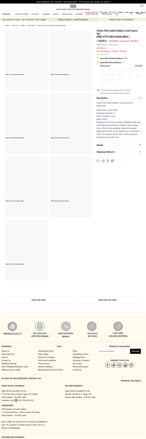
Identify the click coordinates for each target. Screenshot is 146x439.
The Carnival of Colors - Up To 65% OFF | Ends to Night (24, 20)
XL (131, 70)
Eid (116, 14)
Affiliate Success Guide (11, 370)
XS (103, 70)
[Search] (131, 14)
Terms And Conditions (47, 360)
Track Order (103, 12)
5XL (129, 75)
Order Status (43, 354)
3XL (111, 75)
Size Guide (138, 65)
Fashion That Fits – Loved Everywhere (73, 20)
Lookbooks (77, 370)
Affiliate (120, 12)
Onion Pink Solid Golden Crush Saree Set (51, 25)
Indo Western (107, 14)
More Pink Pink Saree (107, 300)
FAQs (75, 351)
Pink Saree (31, 25)
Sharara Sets (67, 14)
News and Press (8, 354)
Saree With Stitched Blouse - (112, 62)
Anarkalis (79, 14)
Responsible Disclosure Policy (50, 370)
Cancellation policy (80, 354)
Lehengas (46, 14)
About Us (5, 351)
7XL (103, 80)
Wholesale (112, 12)
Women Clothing (21, 14)
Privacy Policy (44, 363)
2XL (103, 75)
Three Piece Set (92, 14)
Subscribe (135, 351)
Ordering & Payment (81, 360)
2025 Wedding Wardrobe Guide (15, 366)
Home (7, 25)
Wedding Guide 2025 (91, 12)
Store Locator (129, 12)
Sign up (142, 12)
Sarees (56, 14)
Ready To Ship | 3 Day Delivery (122, 20)
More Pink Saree (39, 300)
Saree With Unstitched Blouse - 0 (113, 58)
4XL (120, 75)
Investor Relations (45, 366)
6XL (137, 75)
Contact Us (6, 360)
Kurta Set (35, 14)
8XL (111, 80)
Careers (5, 357)
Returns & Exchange (46, 357)
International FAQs (45, 351)
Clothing (14, 25)
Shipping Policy (79, 357)
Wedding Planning (9, 363)
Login (137, 12)
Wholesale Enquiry (80, 366)
